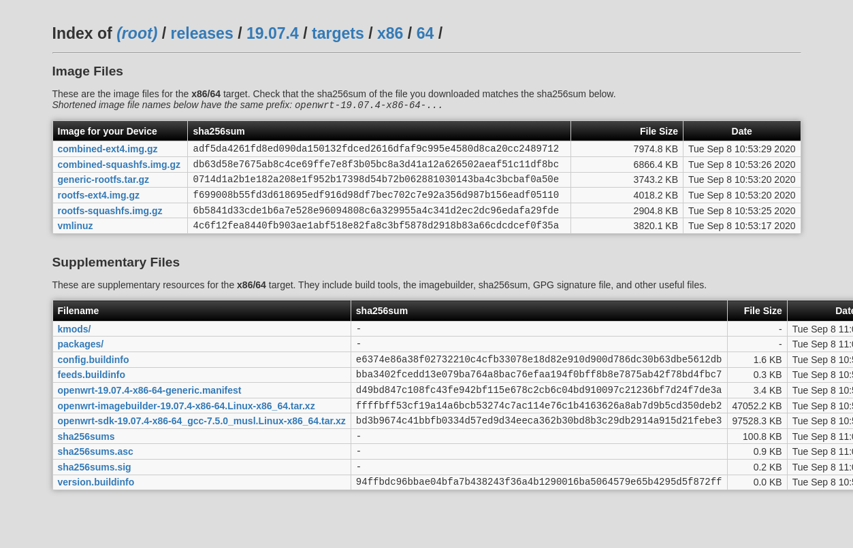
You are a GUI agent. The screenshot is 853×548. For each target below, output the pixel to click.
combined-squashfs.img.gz (119, 168)
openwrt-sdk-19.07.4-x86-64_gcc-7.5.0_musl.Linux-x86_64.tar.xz (202, 448)
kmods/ (74, 343)
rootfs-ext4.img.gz (99, 204)
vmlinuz (75, 238)
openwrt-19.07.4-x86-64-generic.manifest (150, 412)
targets (338, 33)
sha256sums (86, 465)
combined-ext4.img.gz (108, 151)
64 (425, 33)
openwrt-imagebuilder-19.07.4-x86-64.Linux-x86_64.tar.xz (186, 430)
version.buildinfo (96, 517)
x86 (390, 33)
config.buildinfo (93, 378)
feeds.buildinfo (92, 395)
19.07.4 (272, 33)
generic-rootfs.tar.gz (104, 186)
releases (202, 33)
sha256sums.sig (94, 499)
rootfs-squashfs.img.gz (110, 221)
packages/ (81, 361)
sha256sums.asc (95, 482)
